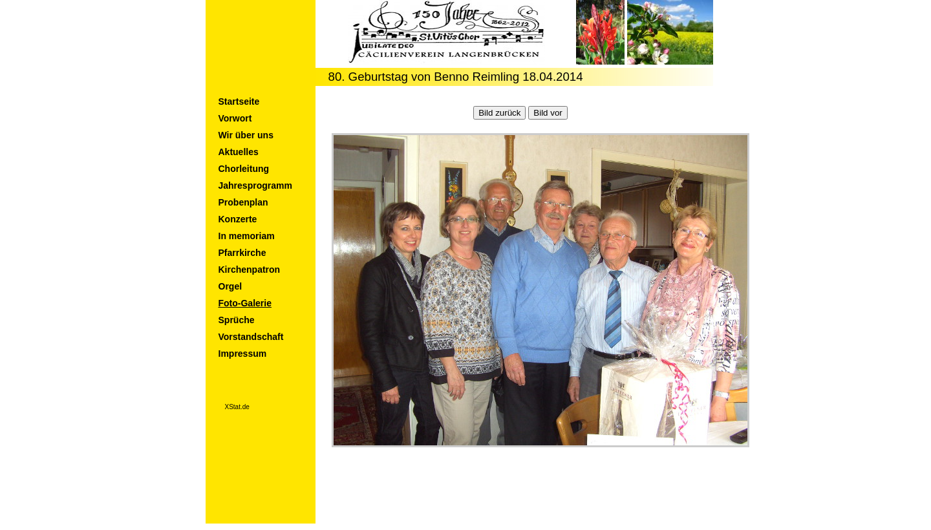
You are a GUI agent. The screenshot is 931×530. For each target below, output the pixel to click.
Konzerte (238, 219)
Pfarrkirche (242, 253)
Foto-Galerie (245, 303)
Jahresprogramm (255, 185)
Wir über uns (246, 135)
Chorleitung (244, 169)
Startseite (239, 101)
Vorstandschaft (251, 337)
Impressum (243, 353)
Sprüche (237, 320)
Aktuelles (239, 152)
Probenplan (243, 202)
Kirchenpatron (250, 269)
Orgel (230, 286)
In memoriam (247, 236)
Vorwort (235, 118)
